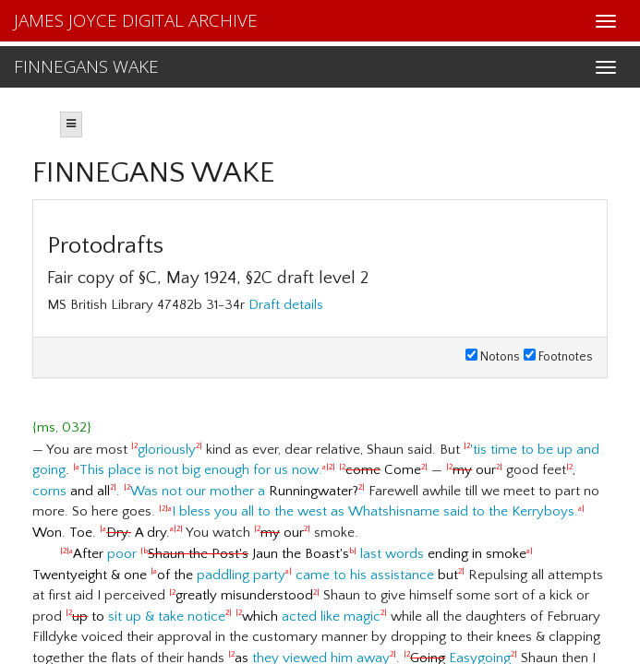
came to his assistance (365, 575)
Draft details (285, 305)
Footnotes (558, 357)
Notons (492, 357)
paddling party (241, 575)
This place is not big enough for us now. (200, 470)
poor (122, 554)
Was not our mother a (197, 491)
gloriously (167, 449)
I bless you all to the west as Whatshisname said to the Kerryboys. (375, 511)
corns (49, 491)
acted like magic (331, 616)
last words (392, 554)
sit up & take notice (166, 616)
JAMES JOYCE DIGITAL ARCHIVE (136, 20)
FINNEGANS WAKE (86, 66)
